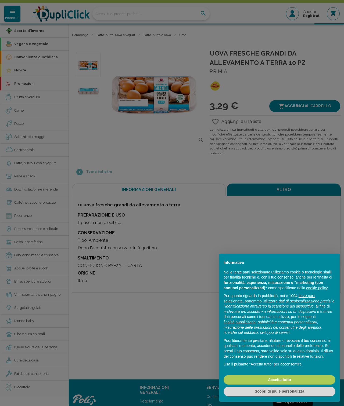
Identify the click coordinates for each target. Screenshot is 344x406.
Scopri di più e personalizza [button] (279, 391)
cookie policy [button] (316, 288)
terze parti (307, 296)
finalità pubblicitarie (240, 322)
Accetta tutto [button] (279, 380)
